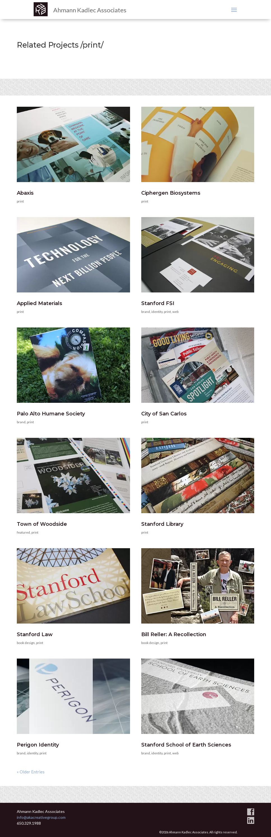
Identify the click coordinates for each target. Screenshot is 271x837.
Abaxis (25, 193)
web (175, 312)
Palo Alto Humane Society (51, 414)
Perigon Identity (38, 745)
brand (145, 312)
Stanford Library (162, 524)
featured (23, 532)
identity (157, 312)
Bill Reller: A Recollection (173, 634)
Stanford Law (35, 634)
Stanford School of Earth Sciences (186, 745)
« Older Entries (31, 771)
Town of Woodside (42, 524)
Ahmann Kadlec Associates (89, 10)
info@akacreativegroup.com (41, 817)
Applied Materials (39, 303)
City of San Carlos (164, 414)
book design (26, 643)
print (20, 201)
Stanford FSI (157, 303)
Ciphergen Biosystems (170, 193)
